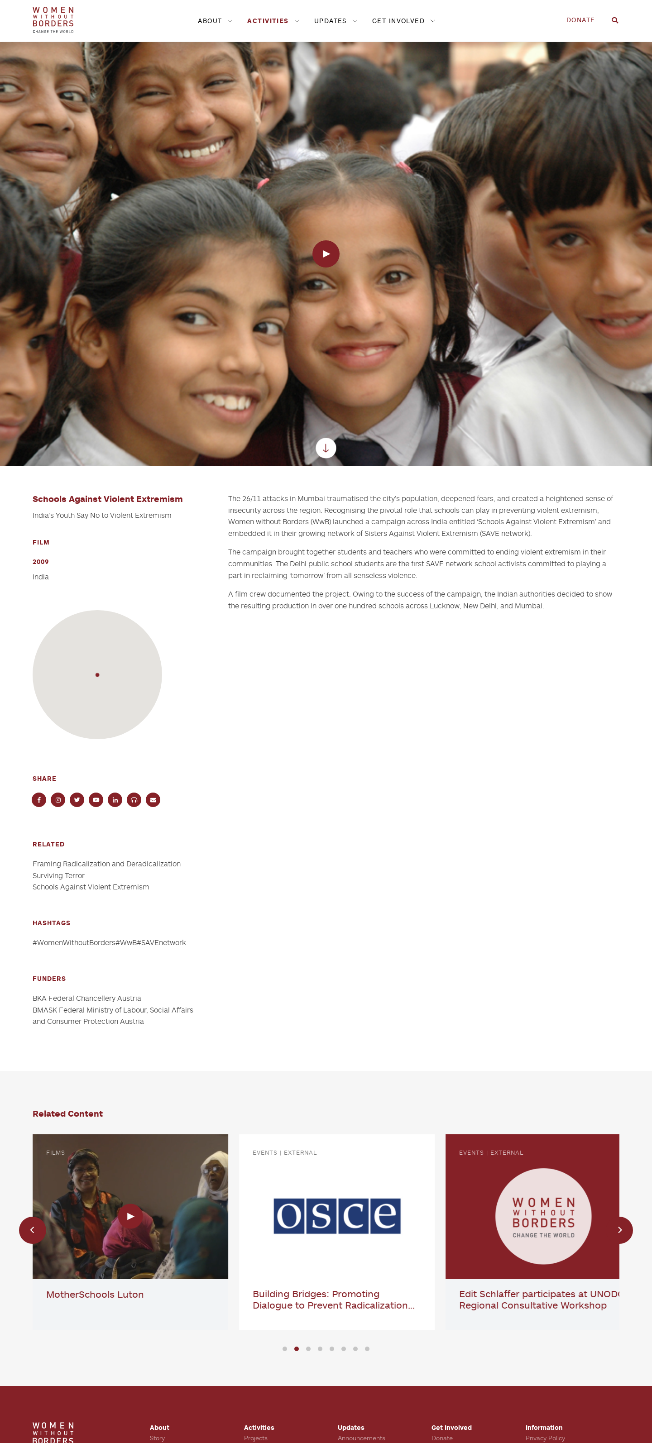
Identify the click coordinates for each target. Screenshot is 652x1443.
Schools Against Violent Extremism (91, 886)
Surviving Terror (59, 875)
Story (157, 1438)
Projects (256, 1438)
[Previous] (32, 1230)
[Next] (619, 1230)
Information (544, 1427)
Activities (267, 20)
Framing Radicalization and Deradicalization (107, 863)
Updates (330, 20)
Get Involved (398, 20)
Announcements (361, 1438)
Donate (580, 20)
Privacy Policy (545, 1438)
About (210, 20)
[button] (97, 675)
